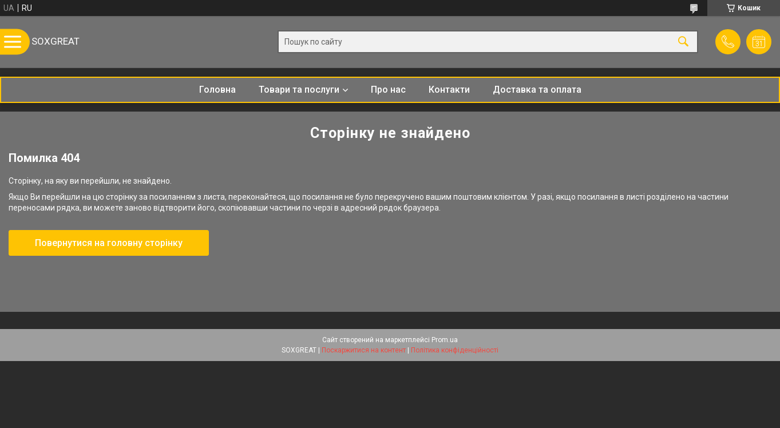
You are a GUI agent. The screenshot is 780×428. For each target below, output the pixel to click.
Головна (217, 89)
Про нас (388, 89)
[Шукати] (683, 42)
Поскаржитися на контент (364, 350)
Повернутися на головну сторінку (109, 242)
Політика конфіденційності (454, 350)
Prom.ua (444, 340)
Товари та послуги (299, 89)
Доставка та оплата (537, 89)
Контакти (449, 89)
